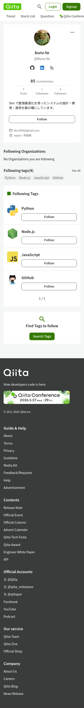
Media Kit (10, 465)
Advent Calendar (16, 529)
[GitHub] (32, 68)
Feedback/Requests (18, 472)
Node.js (24, 177)
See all (76, 170)
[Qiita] (12, 6)
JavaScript (41, 177)
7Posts (23, 91)
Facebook (11, 601)
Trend (10, 16)
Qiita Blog (11, 686)
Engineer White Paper (19, 552)
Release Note (13, 507)
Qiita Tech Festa (15, 537)
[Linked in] (42, 68)
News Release (14, 693)
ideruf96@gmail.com (26, 130)
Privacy (9, 450)
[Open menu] (72, 32)
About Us (10, 671)
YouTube (10, 609)
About (8, 435)
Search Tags (42, 336)
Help (7, 480)
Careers (9, 678)
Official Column (15, 522)
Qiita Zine (11, 644)
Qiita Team (11, 636)
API (6, 559)
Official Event (13, 515)
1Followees (42, 91)
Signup (71, 6)
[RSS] (52, 68)
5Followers (60, 91)
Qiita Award (12, 544)
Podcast (9, 616)
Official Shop (13, 651)
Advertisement (14, 487)
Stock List (27, 16)
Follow (42, 119)
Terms (8, 443)
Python (10, 177)
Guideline (11, 458)
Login (53, 6)
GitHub (58, 177)
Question (47, 16)
